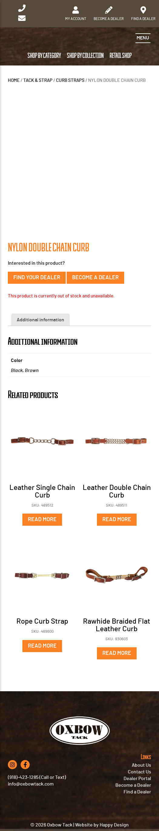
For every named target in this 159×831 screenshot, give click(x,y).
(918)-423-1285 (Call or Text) (37, 777)
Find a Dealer (137, 791)
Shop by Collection (85, 55)
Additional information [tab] (40, 319)
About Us (141, 765)
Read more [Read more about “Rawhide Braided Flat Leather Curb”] (116, 653)
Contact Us (139, 771)
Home (14, 80)
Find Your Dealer (36, 277)
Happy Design (114, 825)
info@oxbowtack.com (31, 784)
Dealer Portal (137, 778)
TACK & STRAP (37, 80)
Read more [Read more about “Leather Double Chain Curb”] (116, 519)
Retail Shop (121, 55)
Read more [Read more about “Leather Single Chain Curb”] (42, 519)
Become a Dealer (95, 277)
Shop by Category (44, 55)
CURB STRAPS (70, 80)
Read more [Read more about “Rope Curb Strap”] (42, 646)
